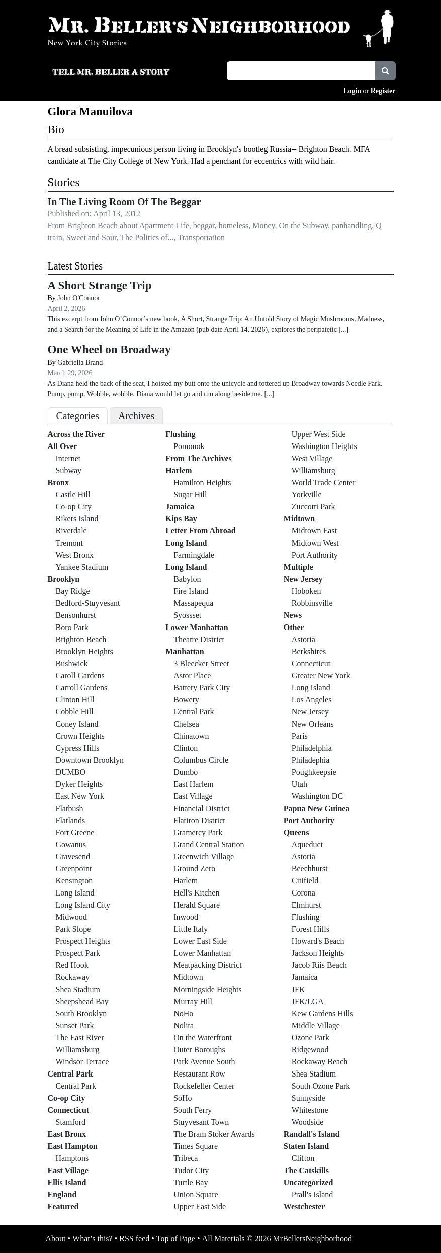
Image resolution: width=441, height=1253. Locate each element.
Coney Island (77, 724)
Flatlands (70, 820)
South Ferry (192, 1110)
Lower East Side (200, 941)
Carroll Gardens (82, 687)
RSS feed (134, 1238)
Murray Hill (192, 1001)
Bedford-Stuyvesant (88, 603)
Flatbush (69, 808)
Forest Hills (310, 929)
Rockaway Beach (320, 1061)
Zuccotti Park (313, 506)
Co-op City (74, 506)
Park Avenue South (204, 1061)
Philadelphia (312, 748)
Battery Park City (201, 687)
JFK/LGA (308, 1001)
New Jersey (303, 579)
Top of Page (175, 1238)
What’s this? (92, 1238)
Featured (63, 1206)
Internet (68, 458)
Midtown (188, 977)
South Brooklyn (81, 1013)
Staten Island (306, 1146)
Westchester (304, 1206)
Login (352, 91)
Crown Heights (80, 736)
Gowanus (71, 844)
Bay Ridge (73, 591)
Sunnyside (308, 1098)
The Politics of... (146, 237)
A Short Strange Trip (100, 285)
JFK (298, 989)
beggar (204, 225)
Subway (69, 470)
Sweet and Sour (91, 237)
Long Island (75, 892)
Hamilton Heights (202, 482)
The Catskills (306, 1170)
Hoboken (306, 591)
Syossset (187, 615)
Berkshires (309, 651)
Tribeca (185, 1158)
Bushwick (72, 663)
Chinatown (191, 736)
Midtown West (315, 543)
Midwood (71, 917)
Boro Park (72, 627)
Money (263, 225)
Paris (300, 736)
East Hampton (73, 1146)
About (56, 1238)
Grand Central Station (208, 844)
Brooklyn (64, 579)
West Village (312, 458)
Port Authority (315, 555)
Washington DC (317, 796)
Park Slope (73, 929)
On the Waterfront (202, 1037)
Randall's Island (312, 1134)
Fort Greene (75, 832)
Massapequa (193, 603)
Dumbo (185, 772)
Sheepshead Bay (82, 1001)
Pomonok (188, 446)
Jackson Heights (318, 953)
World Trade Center (324, 482)
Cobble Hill (75, 711)
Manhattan (184, 651)
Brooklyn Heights (84, 651)
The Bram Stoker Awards (214, 1134)
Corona (303, 892)
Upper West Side (319, 434)
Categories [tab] (78, 415)
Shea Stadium (78, 989)
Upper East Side (199, 1206)
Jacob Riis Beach (319, 965)
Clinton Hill (75, 699)
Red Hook (72, 965)
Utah (299, 784)
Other (294, 627)
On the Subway (303, 225)
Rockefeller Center (203, 1086)
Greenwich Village (203, 856)
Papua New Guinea (317, 808)
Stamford (71, 1122)
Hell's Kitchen (196, 892)
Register (383, 91)
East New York (80, 796)
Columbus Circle (200, 760)
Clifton (303, 1158)
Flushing (180, 434)
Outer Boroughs (199, 1049)
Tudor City (191, 1170)
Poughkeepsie (314, 772)
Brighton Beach (92, 225)
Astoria (303, 639)
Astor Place (192, 675)
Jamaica (179, 506)
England (62, 1194)
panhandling (352, 225)
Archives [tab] (136, 415)
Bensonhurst (76, 615)
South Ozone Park (321, 1086)
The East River (80, 1037)
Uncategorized (308, 1182)
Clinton (185, 748)
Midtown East (314, 530)
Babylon (187, 579)
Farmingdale (193, 555)
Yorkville (307, 494)
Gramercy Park (197, 832)
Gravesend (73, 856)
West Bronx (75, 555)
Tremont (69, 543)
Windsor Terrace (82, 1061)
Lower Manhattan (196, 627)
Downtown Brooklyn (90, 760)
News (293, 615)
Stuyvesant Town (201, 1122)
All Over (62, 446)
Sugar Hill (190, 494)
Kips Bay (181, 518)
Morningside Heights (207, 989)
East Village (68, 1170)
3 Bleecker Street (201, 663)
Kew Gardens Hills (323, 1013)
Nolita (183, 1025)
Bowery (186, 699)
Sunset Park (75, 1025)
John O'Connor (78, 298)
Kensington (74, 880)
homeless (234, 225)
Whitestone (310, 1110)
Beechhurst (310, 868)
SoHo (182, 1098)
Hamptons (72, 1158)
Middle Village (316, 1025)
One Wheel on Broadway (109, 349)
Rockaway (73, 977)
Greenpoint (74, 868)
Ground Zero (194, 868)
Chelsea (186, 724)
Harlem (178, 470)
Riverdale (71, 530)
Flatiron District (199, 820)
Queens (296, 832)
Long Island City (83, 905)
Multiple (298, 567)
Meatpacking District (207, 965)
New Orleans (313, 724)
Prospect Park (78, 953)
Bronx (58, 482)
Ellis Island (67, 1182)
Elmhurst (306, 905)
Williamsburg (78, 1049)
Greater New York (321, 675)
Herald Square (196, 905)
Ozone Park (310, 1037)
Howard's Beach (318, 941)
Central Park (70, 1073)
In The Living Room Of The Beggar (124, 201)
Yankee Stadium (82, 567)
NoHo (183, 1013)
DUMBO (71, 772)
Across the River (76, 434)
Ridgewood (310, 1049)
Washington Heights (324, 446)
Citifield (305, 880)
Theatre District (198, 639)
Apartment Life (164, 225)
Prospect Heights (83, 941)
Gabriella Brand (80, 362)
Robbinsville (312, 603)
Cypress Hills (78, 748)
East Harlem (193, 784)
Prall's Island (312, 1194)
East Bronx (67, 1134)
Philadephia (311, 760)
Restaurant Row (199, 1073)
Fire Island (190, 591)
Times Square (195, 1146)
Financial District (201, 808)
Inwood (185, 917)
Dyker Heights (79, 784)
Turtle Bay (190, 1182)
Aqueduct (307, 844)
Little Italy (190, 929)
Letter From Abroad (200, 530)
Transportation (201, 237)
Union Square (195, 1194)
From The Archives (198, 458)
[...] (343, 329)
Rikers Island (77, 518)
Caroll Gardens (80, 675)
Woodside (308, 1122)
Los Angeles (312, 699)
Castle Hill (73, 494)
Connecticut (69, 1110)
